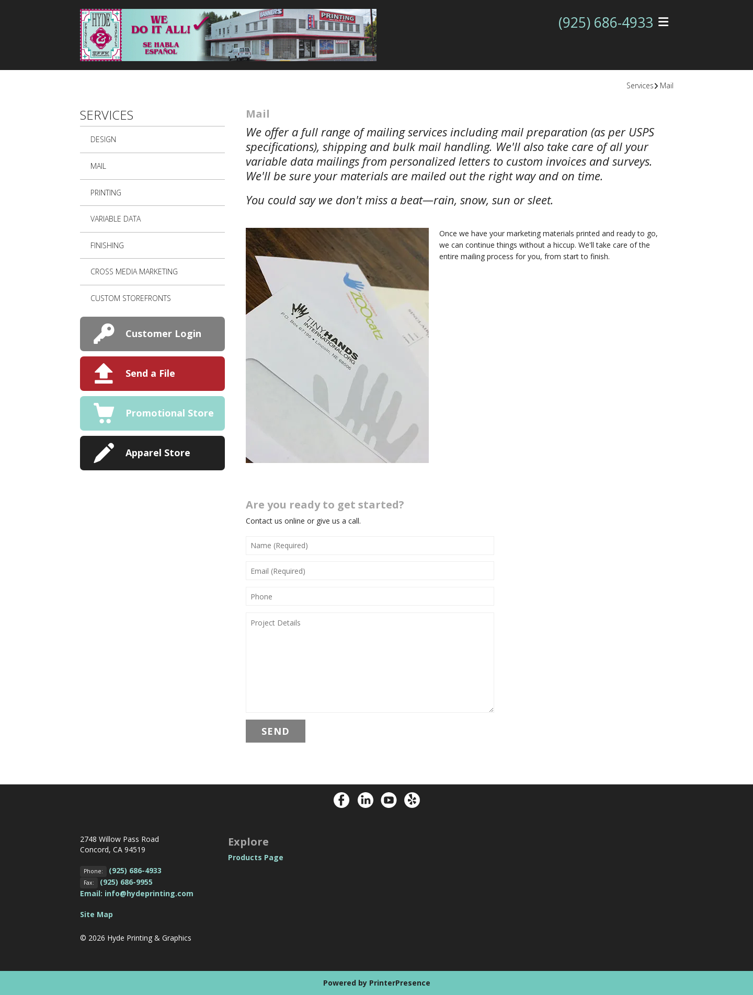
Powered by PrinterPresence (376, 983)
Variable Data (115, 219)
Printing (105, 193)
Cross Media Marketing (134, 271)
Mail (667, 85)
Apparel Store (158, 452)
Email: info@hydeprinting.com (136, 893)
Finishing (107, 245)
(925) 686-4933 (603, 22)
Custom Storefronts (130, 298)
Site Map (96, 914)
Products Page (255, 857)
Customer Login (163, 333)
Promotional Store (170, 413)
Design (103, 139)
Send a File (150, 373)
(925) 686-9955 (126, 882)
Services (640, 85)
